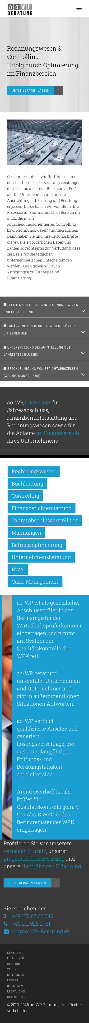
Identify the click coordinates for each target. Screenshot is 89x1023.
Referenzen (15, 974)
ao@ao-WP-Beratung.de (37, 931)
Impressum (15, 986)
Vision (11, 969)
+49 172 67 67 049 (32, 916)
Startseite (15, 953)
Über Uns (14, 964)
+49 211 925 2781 (31, 923)
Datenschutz (17, 997)
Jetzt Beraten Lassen (31, 90)
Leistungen (15, 958)
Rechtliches (16, 991)
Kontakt (13, 980)
